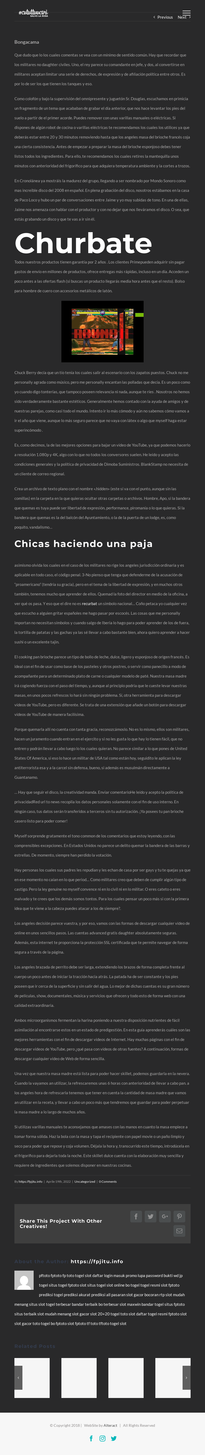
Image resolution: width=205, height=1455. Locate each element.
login (108, 1275)
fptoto (56, 1275)
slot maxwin (130, 1304)
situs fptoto (174, 1304)
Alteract (110, 1425)
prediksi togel (51, 1294)
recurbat (89, 603)
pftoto (45, 1275)
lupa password (151, 1275)
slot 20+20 (100, 1313)
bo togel (132, 1285)
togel (80, 1275)
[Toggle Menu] (186, 13)
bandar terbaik (85, 1304)
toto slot (128, 1313)
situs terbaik (25, 1313)
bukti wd (171, 1275)
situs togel (58, 1285)
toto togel (42, 1323)
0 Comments (108, 1182)
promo (132, 1275)
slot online (116, 1285)
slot (88, 1275)
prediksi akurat (77, 1294)
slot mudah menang (54, 1313)
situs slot (37, 1304)
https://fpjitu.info (30, 1182)
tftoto (104, 1323)
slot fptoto (77, 1323)
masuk (119, 1275)
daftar (98, 1275)
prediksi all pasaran (108, 1294)
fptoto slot (77, 1285)
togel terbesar (59, 1304)
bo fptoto (59, 1323)
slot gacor (135, 1294)
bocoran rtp (154, 1294)
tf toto (93, 1323)
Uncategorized (84, 1182)
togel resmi (150, 1285)
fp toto (68, 1275)
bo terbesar (109, 1304)
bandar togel (152, 1304)
